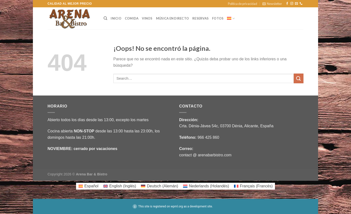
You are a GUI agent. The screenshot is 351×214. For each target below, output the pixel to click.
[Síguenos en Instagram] (291, 3)
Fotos (218, 18)
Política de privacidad (242, 4)
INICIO (116, 18)
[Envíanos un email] (296, 3)
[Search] (105, 18)
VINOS (147, 18)
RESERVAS (200, 18)
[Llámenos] (301, 3)
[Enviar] (298, 78)
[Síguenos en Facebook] (287, 3)
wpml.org (177, 206)
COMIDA (132, 18)
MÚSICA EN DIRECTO (172, 18)
